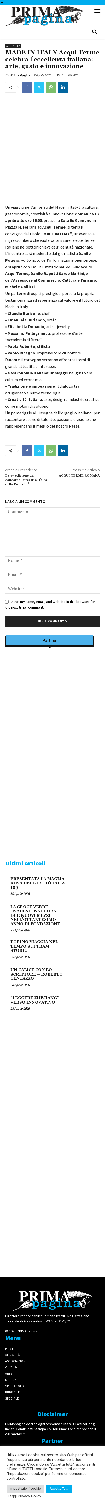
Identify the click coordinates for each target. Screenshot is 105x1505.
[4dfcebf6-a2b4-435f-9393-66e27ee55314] (49, 1262)
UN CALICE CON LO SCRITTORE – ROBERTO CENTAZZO (36, 974)
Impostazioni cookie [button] (25, 1488)
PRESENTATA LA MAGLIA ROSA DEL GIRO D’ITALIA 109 (37, 883)
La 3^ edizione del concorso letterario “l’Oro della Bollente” (26, 480)
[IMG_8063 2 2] (49, 772)
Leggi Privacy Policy (24, 1496)
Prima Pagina (20, 75)
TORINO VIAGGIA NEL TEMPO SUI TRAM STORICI (34, 946)
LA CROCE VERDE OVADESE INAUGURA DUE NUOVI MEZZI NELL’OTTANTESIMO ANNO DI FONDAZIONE (35, 916)
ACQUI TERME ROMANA (79, 476)
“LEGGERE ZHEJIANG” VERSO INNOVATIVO (34, 1000)
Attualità (13, 46)
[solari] (49, 1087)
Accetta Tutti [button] (59, 1488)
